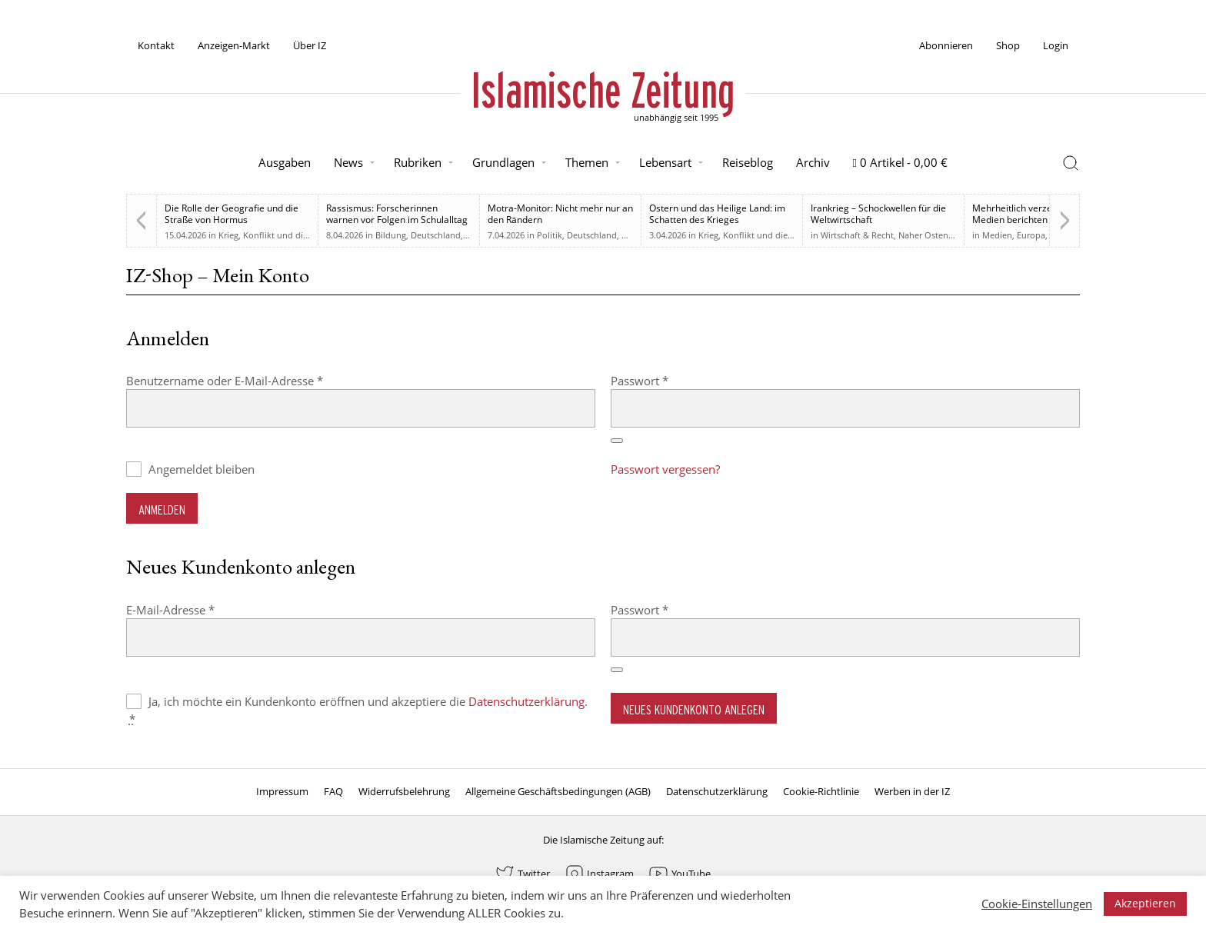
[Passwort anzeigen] (617, 440)
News (348, 162)
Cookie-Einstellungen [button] (1036, 903)
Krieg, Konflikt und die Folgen (277, 235)
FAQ (333, 791)
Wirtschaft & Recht (857, 235)
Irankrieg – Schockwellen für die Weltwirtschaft (878, 213)
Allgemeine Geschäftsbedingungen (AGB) (558, 791)
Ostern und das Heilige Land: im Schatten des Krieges (717, 213)
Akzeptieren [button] (1145, 903)
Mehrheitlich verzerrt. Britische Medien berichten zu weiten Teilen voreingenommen (1038, 219)
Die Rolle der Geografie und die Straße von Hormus (231, 213)
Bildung (390, 235)
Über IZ (309, 45)
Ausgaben (284, 162)
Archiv (813, 162)
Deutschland (436, 235)
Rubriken (417, 162)
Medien (997, 235)
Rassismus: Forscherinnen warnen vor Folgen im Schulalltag (397, 213)
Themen (586, 162)
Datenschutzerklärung (526, 701)
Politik (549, 235)
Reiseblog (747, 162)
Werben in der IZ (912, 791)
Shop (1008, 45)
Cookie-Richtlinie (821, 791)
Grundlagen (503, 162)
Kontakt (156, 45)
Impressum (282, 791)
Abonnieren (946, 45)
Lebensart (665, 162)
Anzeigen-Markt (234, 45)
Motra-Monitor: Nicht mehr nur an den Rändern (560, 213)
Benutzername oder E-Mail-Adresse (255, 380)
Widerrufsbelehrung (404, 791)
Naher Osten (923, 235)
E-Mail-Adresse (201, 609)
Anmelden (161, 509)
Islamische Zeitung (603, 90)
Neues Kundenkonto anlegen (694, 709)
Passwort (670, 380)
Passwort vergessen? (665, 469)
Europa (1031, 235)
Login (1055, 45)
